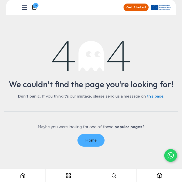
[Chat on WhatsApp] (170, 155)
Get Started (136, 7)
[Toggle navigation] (24, 7)
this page (155, 96)
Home (91, 140)
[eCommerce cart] (34, 7)
